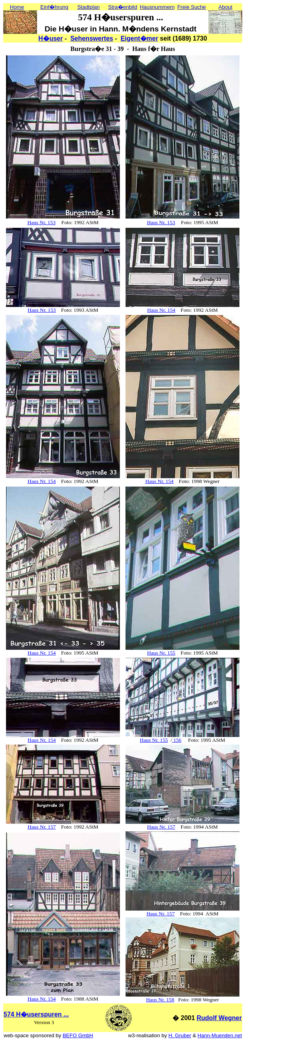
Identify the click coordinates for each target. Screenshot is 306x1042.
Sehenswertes (91, 38)
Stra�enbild (122, 7)
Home (17, 7)
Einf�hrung (54, 7)
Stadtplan (88, 7)
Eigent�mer (139, 38)
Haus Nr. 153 (41, 222)
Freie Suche (191, 7)
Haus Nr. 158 (160, 1000)
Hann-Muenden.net (220, 1035)
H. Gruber (180, 1035)
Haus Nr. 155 (161, 653)
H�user (50, 38)
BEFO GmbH (78, 1035)
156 (176, 740)
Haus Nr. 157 (41, 827)
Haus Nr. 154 (161, 310)
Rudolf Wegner (219, 1018)
